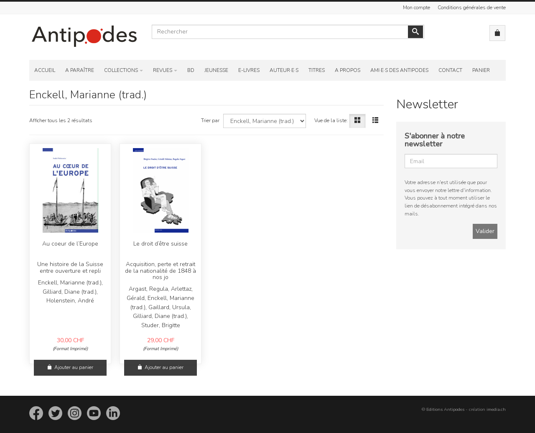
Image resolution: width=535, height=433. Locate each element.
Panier (481, 70)
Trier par (210, 120)
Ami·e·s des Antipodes (399, 70)
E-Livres (249, 70)
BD (190, 70)
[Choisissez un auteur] (264, 121)
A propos (347, 70)
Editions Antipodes (445, 409)
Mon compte (416, 7)
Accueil (44, 70)
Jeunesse (216, 70)
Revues (162, 70)
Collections (121, 70)
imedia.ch (496, 409)
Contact (450, 70)
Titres (316, 70)
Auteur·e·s (284, 70)
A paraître (79, 70)
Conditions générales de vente (472, 7)
